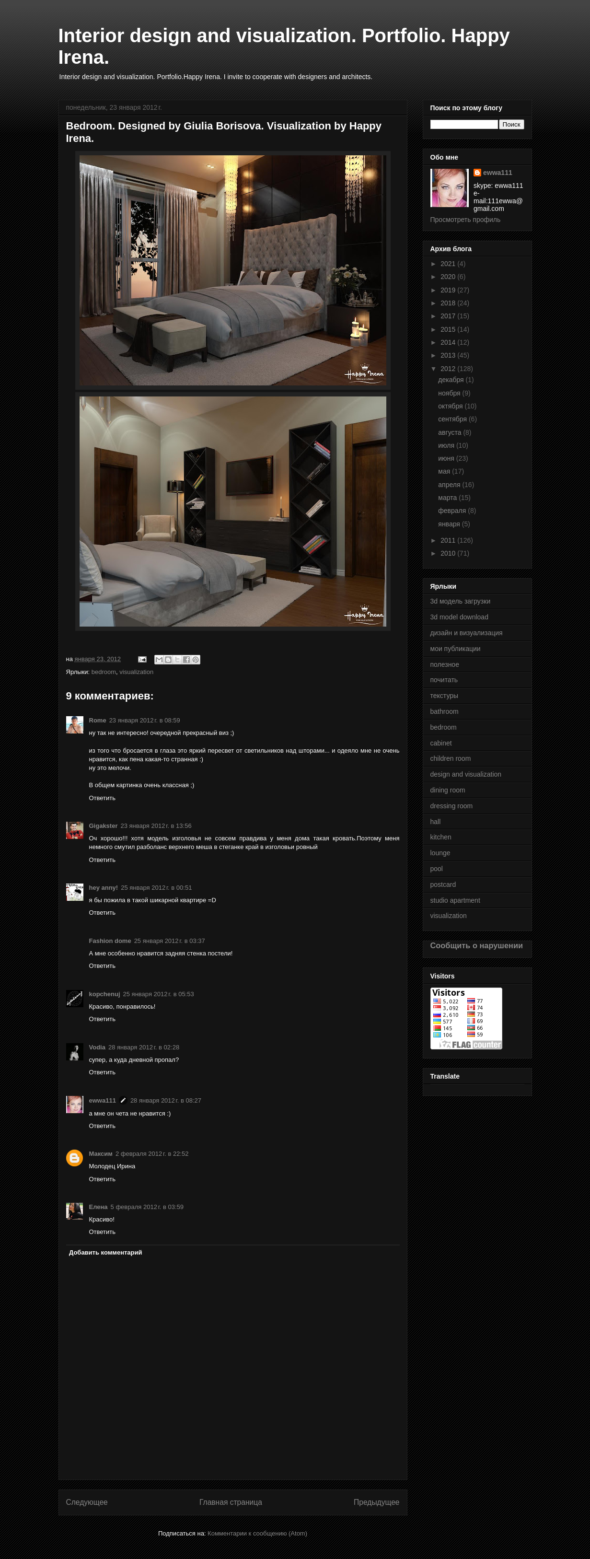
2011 (448, 540)
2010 (448, 553)
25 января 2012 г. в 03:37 (169, 940)
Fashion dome (110, 940)
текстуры (444, 695)
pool (436, 869)
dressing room (451, 806)
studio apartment (455, 900)
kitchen (440, 837)
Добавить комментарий (105, 1252)
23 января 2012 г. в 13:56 (155, 825)
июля (447, 445)
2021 (448, 264)
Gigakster (103, 825)
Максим (101, 1153)
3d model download (459, 617)
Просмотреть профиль (465, 219)
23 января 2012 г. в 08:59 (144, 720)
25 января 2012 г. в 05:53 (158, 994)
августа (450, 432)
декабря (451, 380)
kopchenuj (104, 994)
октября (451, 406)
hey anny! (103, 887)
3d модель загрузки (460, 601)
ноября (450, 393)
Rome (97, 720)
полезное (444, 664)
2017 (448, 316)
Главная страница (230, 1502)
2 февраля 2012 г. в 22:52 (152, 1153)
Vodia (97, 1047)
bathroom (444, 711)
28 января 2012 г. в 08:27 (165, 1100)
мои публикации (455, 648)
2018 (448, 303)
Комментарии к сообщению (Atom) (257, 1533)
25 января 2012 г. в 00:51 (156, 887)
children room (450, 758)
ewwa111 (102, 1100)
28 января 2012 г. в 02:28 (143, 1047)
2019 (448, 290)
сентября (453, 419)
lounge (440, 853)
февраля (453, 510)
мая (445, 471)
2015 (448, 329)
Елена (98, 1206)
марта (448, 497)
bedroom (104, 671)
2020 (448, 276)
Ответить (102, 798)
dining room (447, 790)
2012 (448, 368)
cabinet (441, 743)
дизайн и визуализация (466, 633)
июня (447, 458)
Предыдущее (376, 1502)
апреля (450, 485)
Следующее (87, 1502)
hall (435, 822)
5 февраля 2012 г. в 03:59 (147, 1206)
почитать (444, 680)
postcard (443, 884)
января (450, 524)
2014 (448, 342)
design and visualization (466, 774)
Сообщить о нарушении (476, 945)
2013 (448, 355)
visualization (136, 671)
